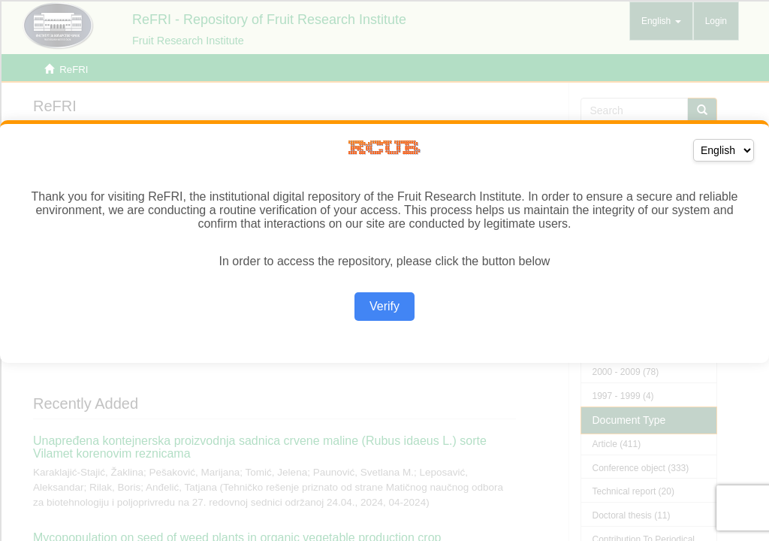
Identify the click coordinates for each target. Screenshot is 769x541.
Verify (384, 306)
